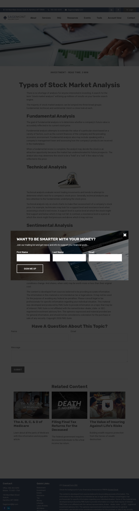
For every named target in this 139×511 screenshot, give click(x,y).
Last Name (58, 252)
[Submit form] (30, 268)
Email (91, 252)
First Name (22, 252)
